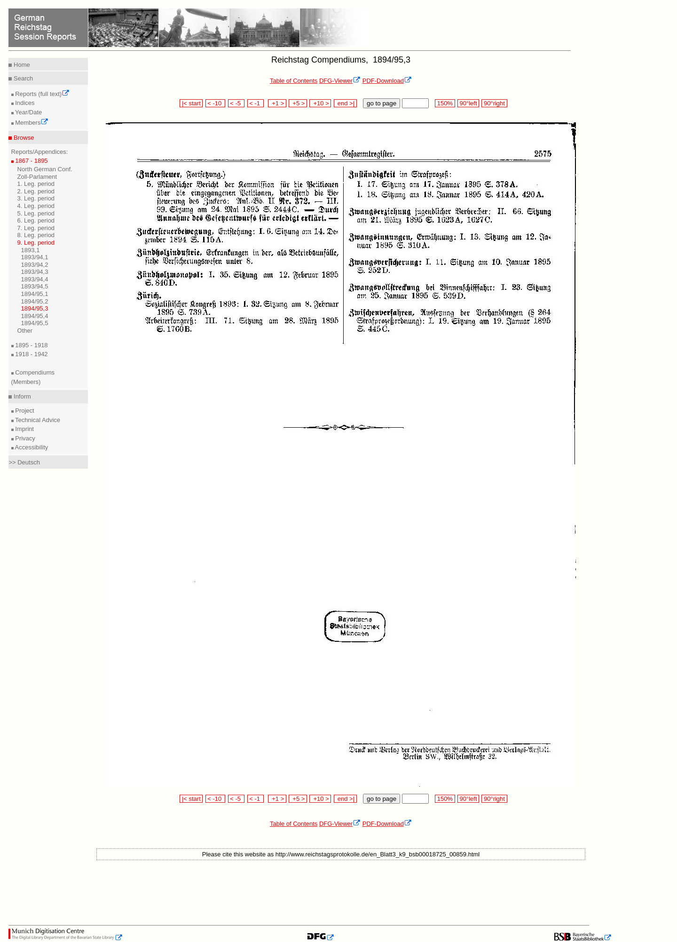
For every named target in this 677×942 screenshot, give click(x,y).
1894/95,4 (34, 315)
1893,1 (30, 250)
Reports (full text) (42, 93)
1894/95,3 (34, 308)
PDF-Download (387, 80)
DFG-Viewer (340, 80)
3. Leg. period (36, 198)
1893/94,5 (34, 286)
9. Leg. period (36, 242)
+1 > (277, 103)
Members (31, 122)
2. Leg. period (36, 191)
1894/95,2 (34, 301)
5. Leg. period (36, 213)
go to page (381, 103)
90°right (494, 103)
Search (22, 78)
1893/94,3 (34, 271)
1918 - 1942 (31, 354)
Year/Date (28, 112)
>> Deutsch (24, 462)
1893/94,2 (34, 264)
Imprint (24, 428)
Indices (24, 102)
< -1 (256, 103)
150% (444, 103)
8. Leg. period (36, 235)
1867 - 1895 (31, 160)
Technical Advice (37, 419)
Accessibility (31, 447)
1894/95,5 (34, 323)
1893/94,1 (34, 257)
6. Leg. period (36, 220)
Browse (23, 137)
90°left (468, 103)
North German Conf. (44, 169)
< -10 (215, 103)
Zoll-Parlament (37, 176)
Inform (21, 396)
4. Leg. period (36, 205)
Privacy (24, 438)
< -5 (236, 103)
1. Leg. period (36, 183)
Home (21, 64)
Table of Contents (293, 80)
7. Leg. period (36, 228)
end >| (345, 103)
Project (24, 410)
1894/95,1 (34, 293)
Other (25, 330)
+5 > (298, 103)
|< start (191, 103)
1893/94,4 (34, 279)
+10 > (320, 103)
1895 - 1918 (31, 345)
